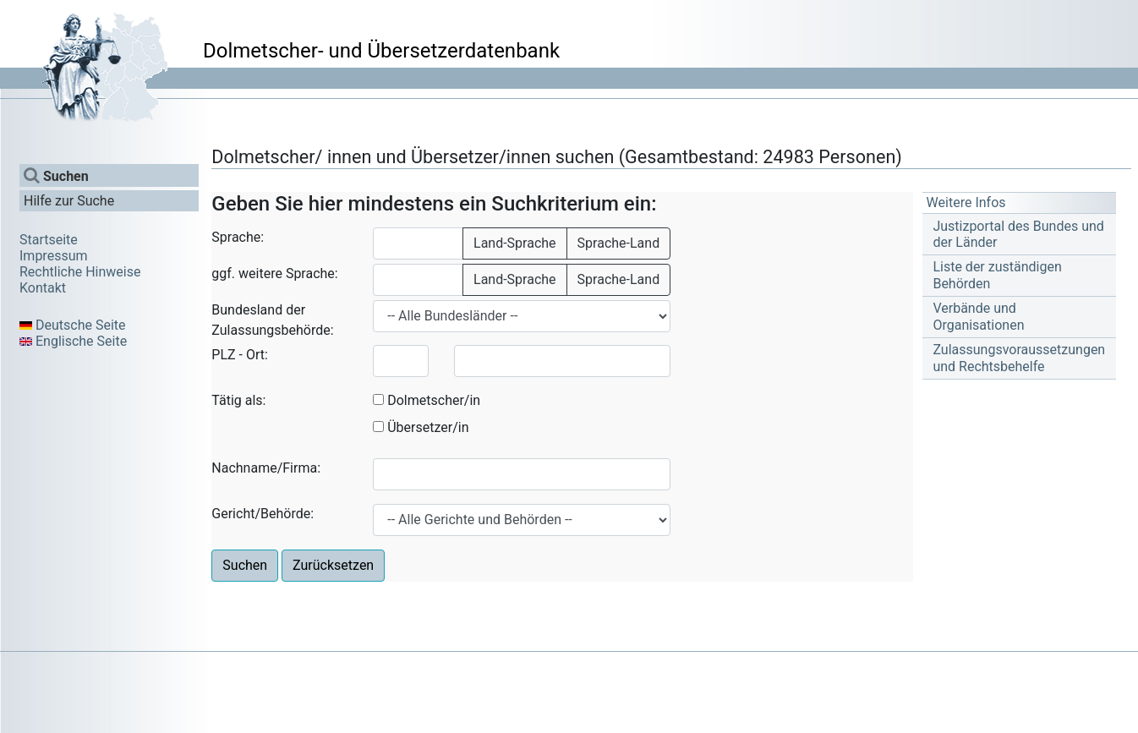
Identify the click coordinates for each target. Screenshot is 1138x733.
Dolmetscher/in (433, 400)
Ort (255, 355)
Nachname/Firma (264, 468)
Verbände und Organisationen (978, 316)
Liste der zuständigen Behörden (997, 275)
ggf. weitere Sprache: (274, 273)
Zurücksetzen (333, 565)
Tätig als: (238, 400)
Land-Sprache (514, 243)
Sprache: (237, 237)
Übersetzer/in (427, 427)
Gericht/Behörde (260, 514)
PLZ (223, 355)
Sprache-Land (618, 243)
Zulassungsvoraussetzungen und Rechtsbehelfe (1019, 358)
